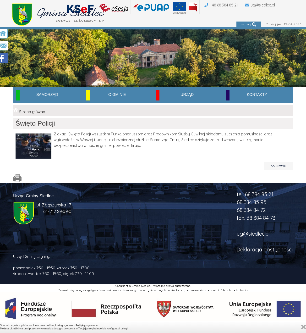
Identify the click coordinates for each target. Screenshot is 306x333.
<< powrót (278, 166)
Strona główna (32, 111)
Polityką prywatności (87, 325)
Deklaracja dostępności (265, 249)
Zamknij (303, 327)
